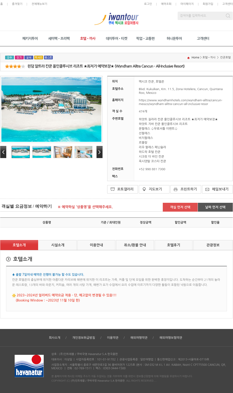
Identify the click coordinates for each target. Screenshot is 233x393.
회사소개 (54, 337)
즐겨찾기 (17, 4)
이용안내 (96, 245)
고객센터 (227, 4)
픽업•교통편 (145, 38)
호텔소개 (19, 245)
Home (195, 57)
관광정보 (213, 245)
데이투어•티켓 (116, 38)
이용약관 (112, 337)
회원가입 (208, 4)
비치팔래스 (146, 137)
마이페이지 (186, 4)
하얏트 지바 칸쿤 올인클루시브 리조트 (163, 123)
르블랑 (143, 142)
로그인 (148, 4)
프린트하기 (188, 189)
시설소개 (57, 245)
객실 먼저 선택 (180, 207)
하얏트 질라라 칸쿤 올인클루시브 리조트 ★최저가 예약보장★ (178, 119)
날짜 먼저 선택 (215, 207)
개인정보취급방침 (83, 337)
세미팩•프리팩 (59, 38)
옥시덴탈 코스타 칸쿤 (152, 161)
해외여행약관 (138, 337)
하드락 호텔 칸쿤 (149, 151)
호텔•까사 (87, 38)
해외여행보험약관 (171, 337)
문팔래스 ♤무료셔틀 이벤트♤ (158, 128)
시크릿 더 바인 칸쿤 (151, 156)
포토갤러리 (125, 189)
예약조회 (166, 4)
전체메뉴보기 (39, 4)
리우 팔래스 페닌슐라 (152, 147)
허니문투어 (174, 38)
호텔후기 (173, 245)
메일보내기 (220, 189)
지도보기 (155, 189)
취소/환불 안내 (135, 245)
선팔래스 (144, 133)
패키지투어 (30, 38)
